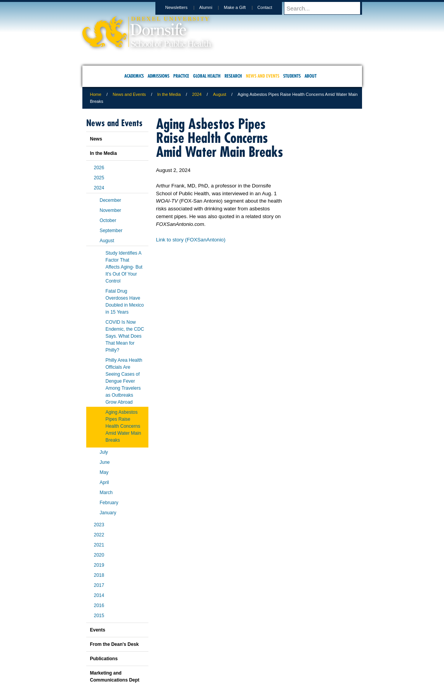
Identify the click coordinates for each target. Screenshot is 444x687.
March (106, 492)
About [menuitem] (311, 76)
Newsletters (183, 7)
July (104, 452)
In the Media (169, 94)
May (104, 472)
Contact (272, 7)
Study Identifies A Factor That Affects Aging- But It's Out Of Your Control (124, 267)
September (111, 230)
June (105, 462)
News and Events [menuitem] (262, 76)
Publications (104, 658)
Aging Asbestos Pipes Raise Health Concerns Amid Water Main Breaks (123, 426)
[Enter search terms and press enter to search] (327, 8)
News (96, 139)
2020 (99, 555)
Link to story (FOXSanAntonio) (191, 240)
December (110, 200)
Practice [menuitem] (181, 76)
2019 (99, 565)
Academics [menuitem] (134, 76)
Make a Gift (242, 7)
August (219, 94)
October (108, 220)
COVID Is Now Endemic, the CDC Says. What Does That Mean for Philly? (125, 336)
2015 (99, 615)
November (110, 210)
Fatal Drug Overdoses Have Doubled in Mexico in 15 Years (125, 301)
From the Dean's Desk (114, 644)
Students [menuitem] (292, 76)
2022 (99, 535)
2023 (99, 524)
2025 (99, 177)
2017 (99, 585)
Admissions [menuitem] (158, 76)
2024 (197, 94)
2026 (99, 167)
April (104, 482)
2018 (99, 575)
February (109, 502)
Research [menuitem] (233, 76)
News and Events (129, 94)
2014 (99, 595)
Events (97, 630)
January (108, 512)
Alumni (213, 7)
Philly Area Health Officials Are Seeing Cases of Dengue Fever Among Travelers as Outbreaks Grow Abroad (124, 381)
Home (95, 94)
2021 (99, 545)
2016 (99, 605)
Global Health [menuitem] (207, 76)
